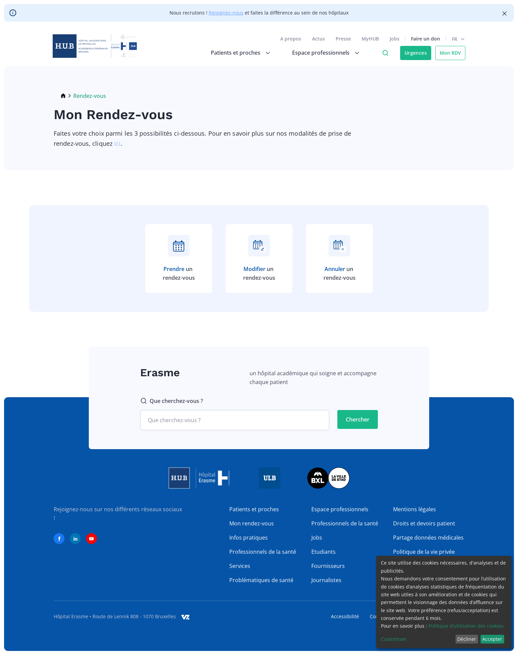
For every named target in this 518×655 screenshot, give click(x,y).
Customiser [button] (394, 639)
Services (239, 566)
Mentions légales (414, 509)
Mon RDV (449, 54)
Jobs (393, 40)
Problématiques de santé (261, 580)
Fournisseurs (328, 566)
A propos (289, 40)
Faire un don (424, 40)
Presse (342, 40)
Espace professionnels (339, 509)
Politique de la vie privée (424, 551)
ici (117, 143)
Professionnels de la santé (262, 551)
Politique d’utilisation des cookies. (467, 626)
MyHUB (369, 40)
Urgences (415, 54)
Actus (317, 40)
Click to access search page (384, 54)
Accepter (492, 639)
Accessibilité (345, 616)
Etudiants (323, 551)
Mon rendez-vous (251, 523)
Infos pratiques (248, 537)
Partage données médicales (428, 537)
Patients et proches (254, 509)
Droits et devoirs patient (424, 523)
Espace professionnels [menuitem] (319, 54)
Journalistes (326, 580)
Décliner (466, 639)
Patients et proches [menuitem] (234, 54)
